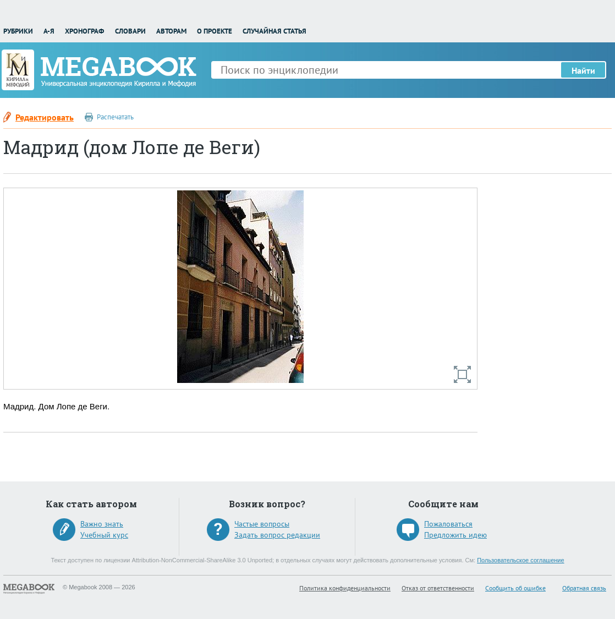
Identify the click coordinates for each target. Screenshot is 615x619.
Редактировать (44, 117)
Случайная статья (274, 31)
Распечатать (115, 117)
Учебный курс (104, 535)
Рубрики (18, 31)
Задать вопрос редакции (277, 535)
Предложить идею (455, 535)
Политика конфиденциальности (345, 588)
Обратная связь (584, 588)
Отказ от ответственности (438, 588)
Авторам (171, 31)
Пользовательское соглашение (520, 560)
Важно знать (101, 524)
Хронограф (84, 31)
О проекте (214, 31)
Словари (130, 31)
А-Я (48, 31)
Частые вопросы (261, 524)
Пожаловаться (448, 524)
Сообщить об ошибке (515, 588)
